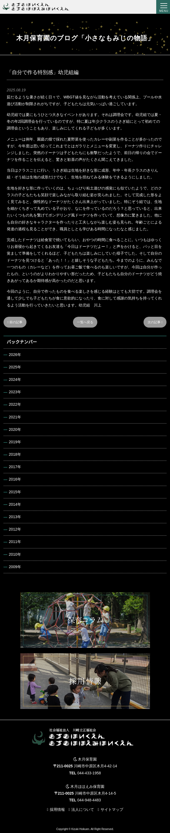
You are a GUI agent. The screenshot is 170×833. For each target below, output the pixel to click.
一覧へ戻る (85, 322)
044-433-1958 (89, 773)
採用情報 (57, 809)
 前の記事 (15, 322)
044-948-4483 (89, 800)
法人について (82, 809)
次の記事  (155, 322)
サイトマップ (112, 809)
